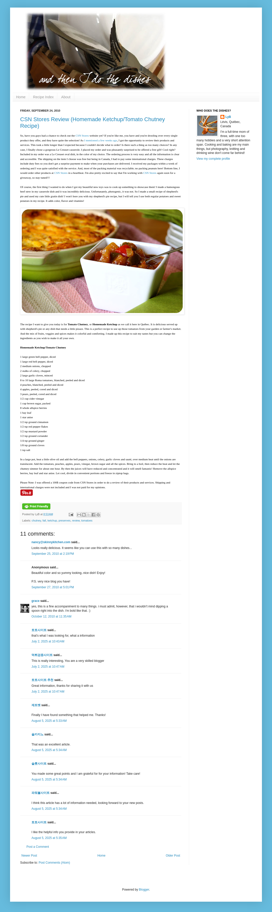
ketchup (52, 520)
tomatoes (86, 520)
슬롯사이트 (39, 763)
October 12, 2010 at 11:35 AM (51, 616)
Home (20, 97)
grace (35, 601)
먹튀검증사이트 (42, 655)
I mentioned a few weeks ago (100, 140)
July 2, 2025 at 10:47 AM (47, 666)
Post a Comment (37, 847)
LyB (228, 117)
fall (44, 520)
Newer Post (29, 855)
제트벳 (36, 705)
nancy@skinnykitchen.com (50, 542)
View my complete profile (213, 158)
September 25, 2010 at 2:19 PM (52, 554)
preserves (64, 520)
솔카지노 (37, 734)
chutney (36, 520)
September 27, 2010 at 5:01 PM (52, 587)
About (66, 97)
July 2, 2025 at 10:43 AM (47, 641)
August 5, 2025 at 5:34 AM (49, 750)
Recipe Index (43, 97)
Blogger (144, 889)
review (76, 520)
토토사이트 (39, 630)
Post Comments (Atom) (54, 862)
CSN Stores (82, 135)
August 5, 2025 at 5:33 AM (49, 721)
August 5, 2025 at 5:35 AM (49, 838)
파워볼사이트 (40, 793)
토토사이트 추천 (42, 680)
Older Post (173, 855)
